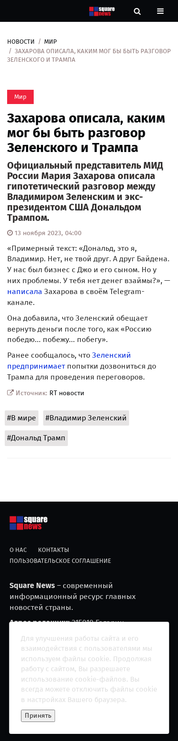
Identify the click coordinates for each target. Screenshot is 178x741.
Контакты (53, 549)
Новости (21, 41)
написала (24, 291)
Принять (38, 716)
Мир (50, 41)
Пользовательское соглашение (60, 560)
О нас (18, 549)
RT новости (66, 393)
